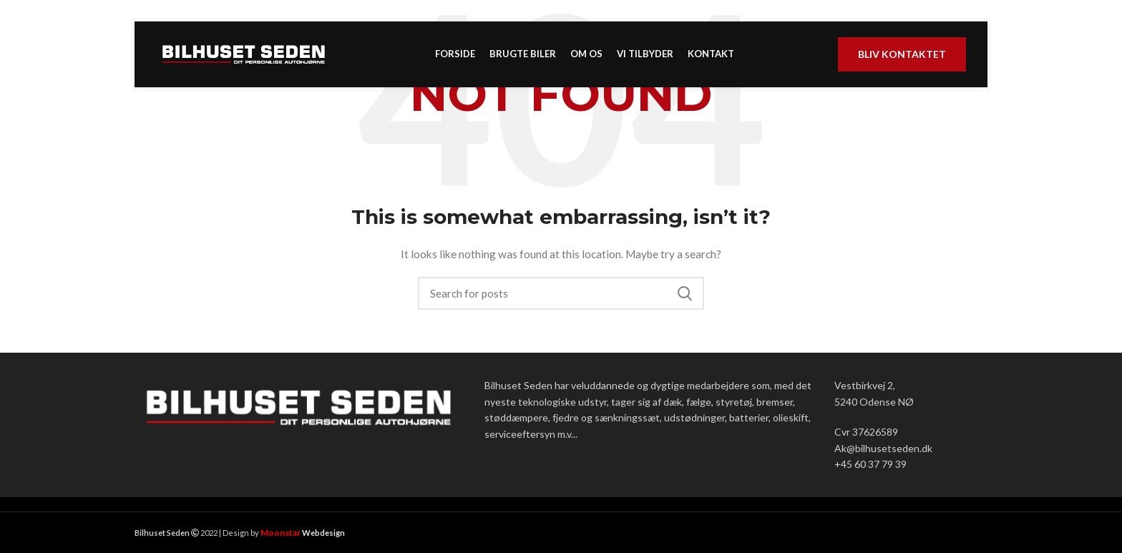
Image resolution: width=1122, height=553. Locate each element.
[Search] (561, 293)
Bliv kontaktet (902, 59)
